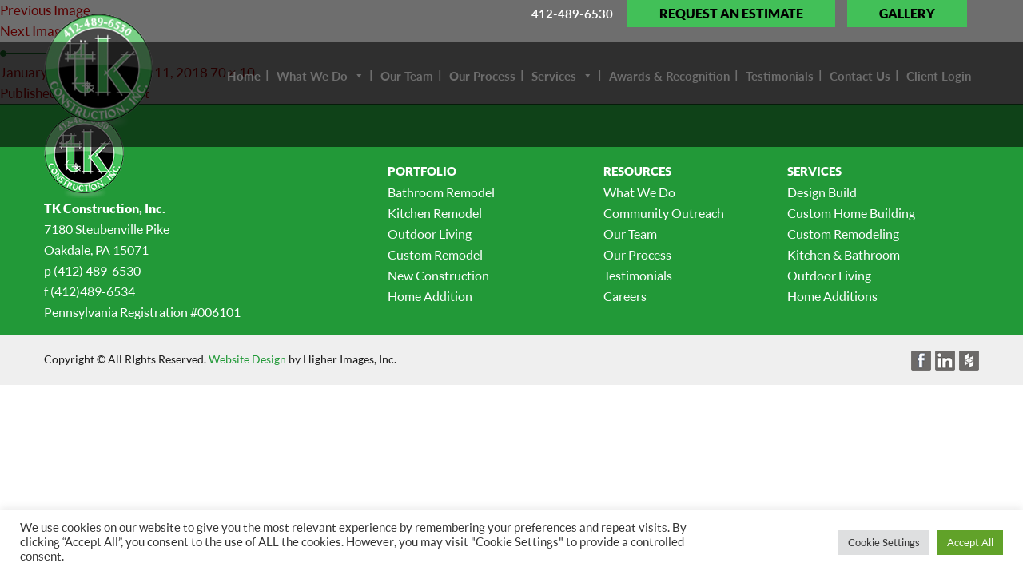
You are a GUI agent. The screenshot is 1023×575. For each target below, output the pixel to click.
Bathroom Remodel (441, 192)
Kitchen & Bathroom (843, 255)
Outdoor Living (430, 234)
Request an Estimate (731, 14)
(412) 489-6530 (97, 271)
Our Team (630, 234)
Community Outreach (663, 213)
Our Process (637, 255)
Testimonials (637, 276)
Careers (625, 296)
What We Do (639, 192)
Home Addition (430, 296)
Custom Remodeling (843, 234)
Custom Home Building (851, 213)
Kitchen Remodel (435, 213)
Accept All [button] (970, 542)
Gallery (907, 14)
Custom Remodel (435, 255)
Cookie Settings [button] (884, 542)
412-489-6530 (572, 13)
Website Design (247, 359)
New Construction (438, 276)
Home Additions (832, 296)
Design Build (822, 192)
